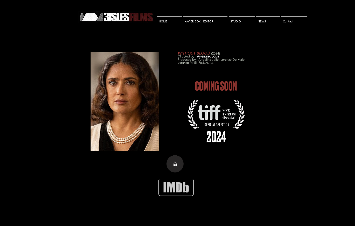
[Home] (175, 163)
